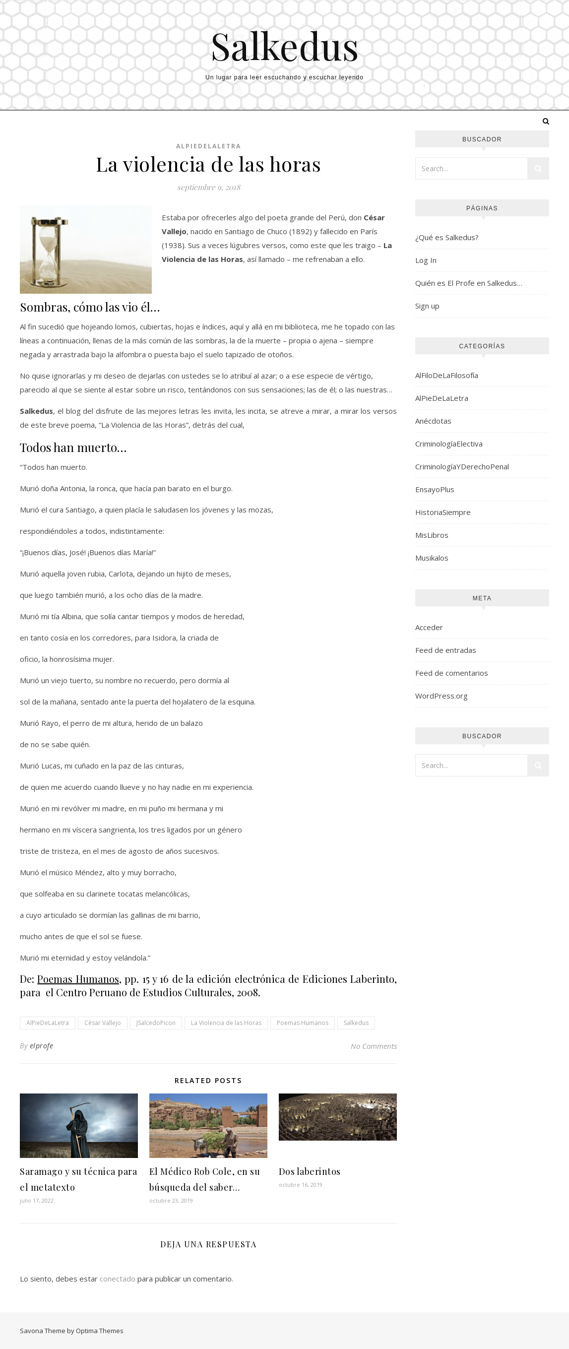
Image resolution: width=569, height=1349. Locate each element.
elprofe (42, 1045)
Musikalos (431, 558)
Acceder (429, 627)
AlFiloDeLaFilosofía (446, 375)
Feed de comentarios (451, 673)
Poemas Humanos (302, 1023)
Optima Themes (100, 1330)
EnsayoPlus (434, 489)
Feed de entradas (445, 650)
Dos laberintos (310, 1171)
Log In (426, 260)
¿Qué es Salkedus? (447, 237)
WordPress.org (441, 696)
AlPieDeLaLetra (208, 146)
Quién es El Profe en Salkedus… (468, 283)
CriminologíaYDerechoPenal (462, 466)
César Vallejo (102, 1023)
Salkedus (284, 45)
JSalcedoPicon (156, 1023)
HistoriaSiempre (443, 512)
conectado (117, 1279)
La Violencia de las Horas (226, 1023)
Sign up (427, 306)
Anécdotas (433, 421)
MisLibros (431, 535)
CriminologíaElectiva (449, 444)
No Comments (374, 1046)
